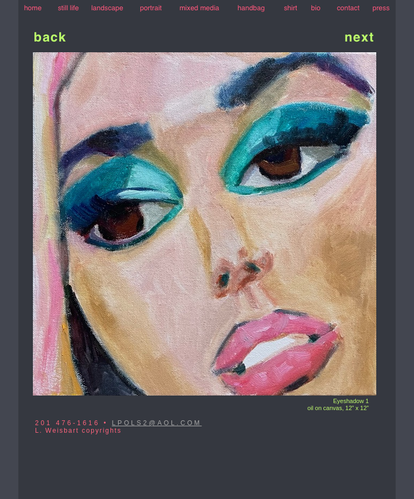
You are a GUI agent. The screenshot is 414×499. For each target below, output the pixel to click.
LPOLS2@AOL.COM (157, 423)
